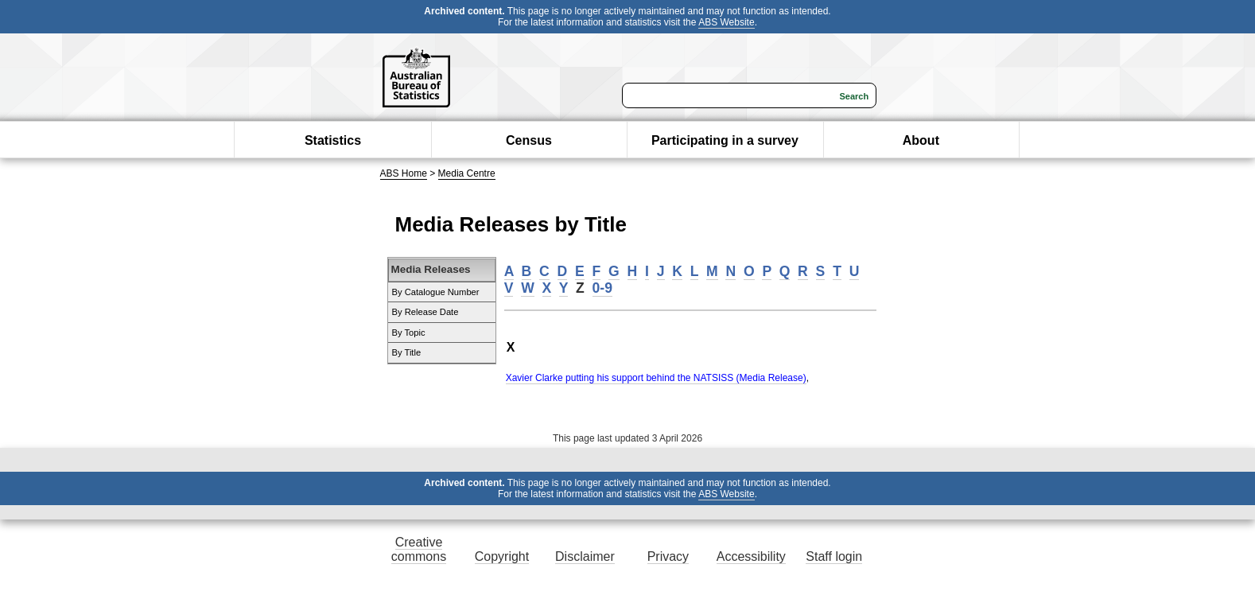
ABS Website (726, 22)
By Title (407, 352)
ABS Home (403, 173)
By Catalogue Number (436, 292)
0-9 (602, 288)
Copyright (502, 556)
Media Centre (466, 173)
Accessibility (751, 556)
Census (529, 140)
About (921, 140)
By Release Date (425, 312)
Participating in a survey (724, 140)
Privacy (668, 556)
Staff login (834, 556)
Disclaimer (585, 556)
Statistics (333, 140)
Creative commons (418, 549)
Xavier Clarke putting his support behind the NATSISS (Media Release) (656, 377)
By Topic (408, 332)
